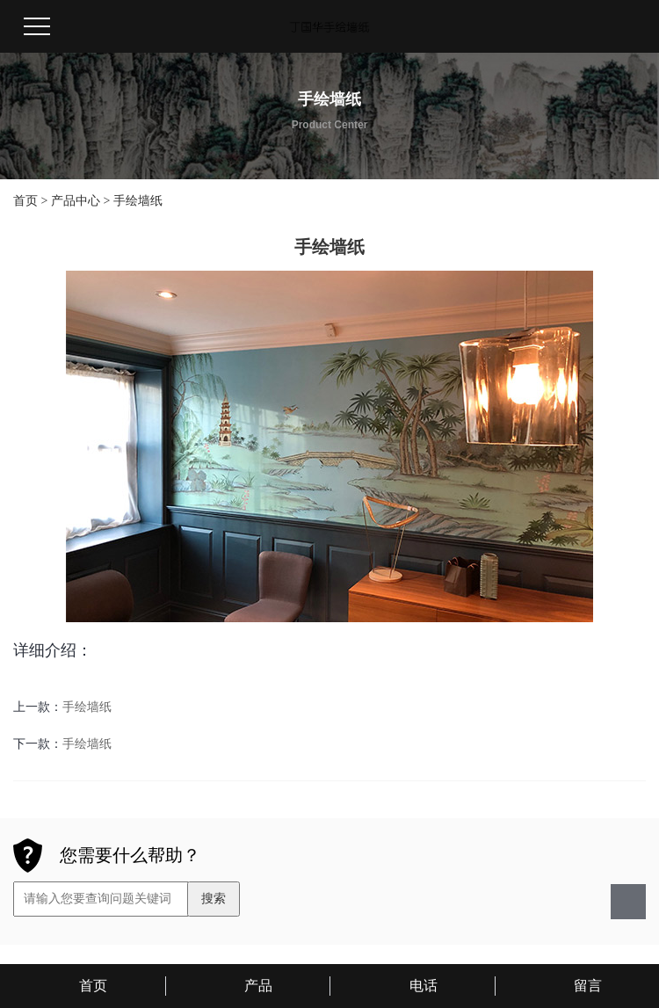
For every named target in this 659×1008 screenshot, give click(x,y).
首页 (25, 200)
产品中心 (75, 200)
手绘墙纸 (138, 200)
